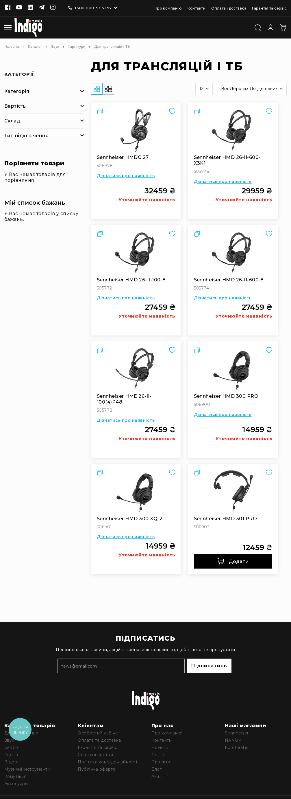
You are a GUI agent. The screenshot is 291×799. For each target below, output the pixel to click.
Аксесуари (16, 783)
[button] (204, 89)
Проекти (160, 762)
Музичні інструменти (27, 769)
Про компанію (168, 8)
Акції (156, 776)
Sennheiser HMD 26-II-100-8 (131, 280)
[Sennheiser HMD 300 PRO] (233, 369)
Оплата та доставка (99, 740)
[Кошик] (283, 27)
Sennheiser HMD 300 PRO (226, 396)
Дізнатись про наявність (126, 175)
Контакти (196, 8)
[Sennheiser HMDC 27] (136, 130)
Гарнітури (76, 47)
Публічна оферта (96, 769)
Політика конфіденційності (107, 762)
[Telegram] (41, 8)
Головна (11, 47)
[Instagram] (52, 8)
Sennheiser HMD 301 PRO (225, 518)
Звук (55, 47)
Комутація (15, 776)
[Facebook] (7, 8)
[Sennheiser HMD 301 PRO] (233, 491)
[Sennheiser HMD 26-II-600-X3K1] (233, 130)
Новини (159, 747)
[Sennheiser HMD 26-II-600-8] (233, 252)
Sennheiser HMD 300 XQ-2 (129, 518)
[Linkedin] (30, 8)
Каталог (35, 47)
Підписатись (209, 665)
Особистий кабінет (99, 733)
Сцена (11, 754)
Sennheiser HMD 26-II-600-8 (229, 280)
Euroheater (237, 747)
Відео (10, 762)
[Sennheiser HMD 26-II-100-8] (136, 252)
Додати (233, 561)
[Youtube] (19, 8)
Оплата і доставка (228, 8)
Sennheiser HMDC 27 (123, 157)
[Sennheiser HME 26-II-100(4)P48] (136, 369)
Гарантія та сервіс (269, 8)
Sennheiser (237, 733)
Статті (157, 754)
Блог (156, 769)
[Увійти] (270, 27)
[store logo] (28, 27)
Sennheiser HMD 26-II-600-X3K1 (227, 160)
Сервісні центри (95, 754)
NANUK (233, 740)
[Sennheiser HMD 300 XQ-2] (136, 491)
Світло (11, 747)
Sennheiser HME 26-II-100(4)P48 (124, 399)
